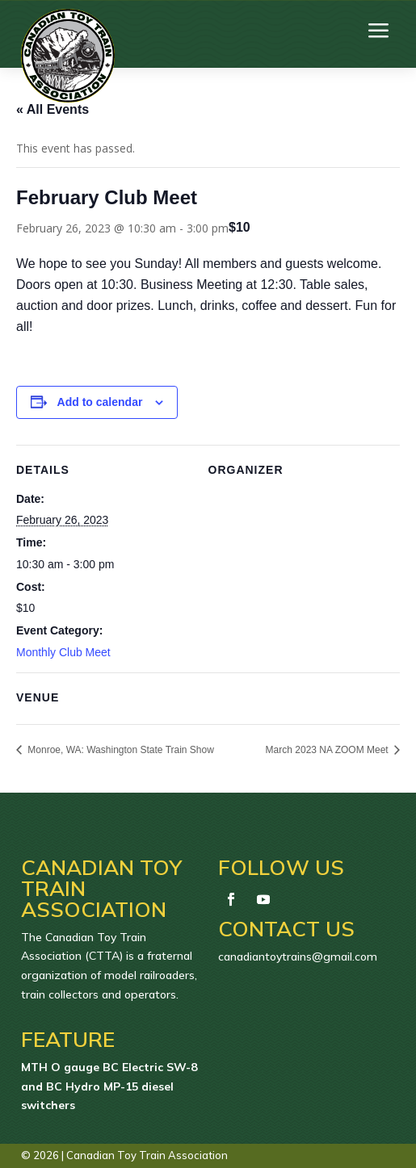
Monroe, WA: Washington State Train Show (119, 750)
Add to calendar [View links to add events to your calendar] (100, 402)
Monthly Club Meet (63, 652)
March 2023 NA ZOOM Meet (328, 750)
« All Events (52, 109)
